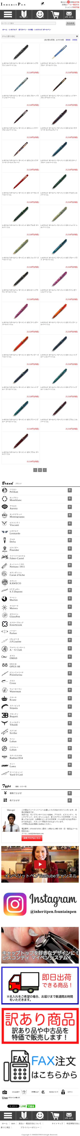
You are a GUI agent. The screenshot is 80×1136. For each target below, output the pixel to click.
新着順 (74, 40)
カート (56, 17)
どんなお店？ (16, 1092)
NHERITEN (13, 5)
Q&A (13, 1123)
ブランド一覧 (8, 17)
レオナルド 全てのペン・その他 (21, 29)
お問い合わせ (69, 17)
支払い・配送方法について (30, 1123)
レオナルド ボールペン (43, 29)
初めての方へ (24, 17)
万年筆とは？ (35, 1092)
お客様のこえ (40, 17)
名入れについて (53, 1092)
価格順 (68, 40)
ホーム (4, 29)
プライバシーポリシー (30, 1127)
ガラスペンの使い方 (14, 1097)
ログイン (70, 1092)
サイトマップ (57, 1123)
